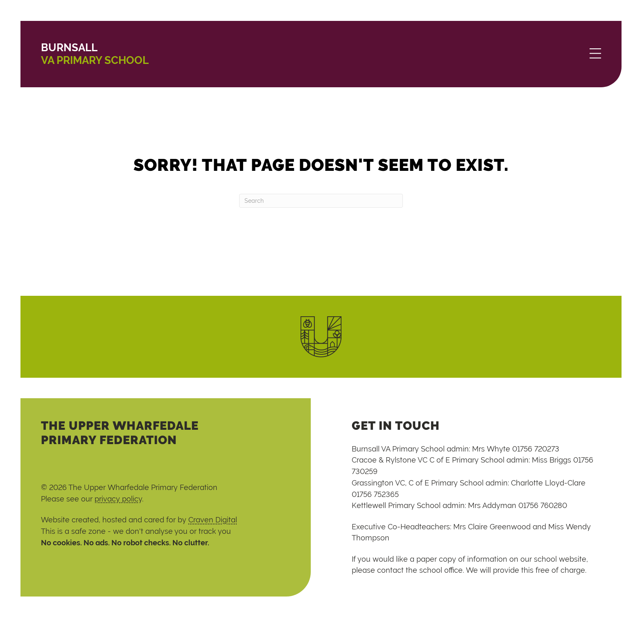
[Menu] (595, 54)
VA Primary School (95, 53)
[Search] (321, 201)
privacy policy (118, 499)
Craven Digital (212, 519)
